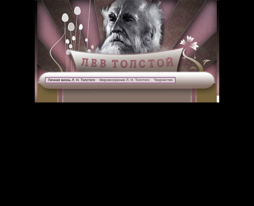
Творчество (163, 80)
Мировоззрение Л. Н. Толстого (124, 80)
